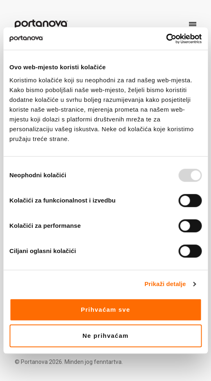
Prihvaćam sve (105, 309)
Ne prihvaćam (105, 335)
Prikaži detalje (165, 283)
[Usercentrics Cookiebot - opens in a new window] (166, 38)
